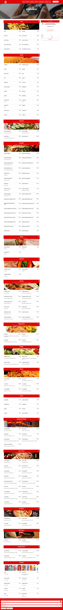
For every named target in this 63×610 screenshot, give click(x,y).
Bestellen (27, 1)
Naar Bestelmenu (50, 30)
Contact (36, 1)
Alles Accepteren (3, 608)
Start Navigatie (41, 1)
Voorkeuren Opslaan (9, 608)
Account (46, 1)
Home (23, 1)
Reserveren (31, 1)
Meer (50, 1)
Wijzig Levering (55, 1)
